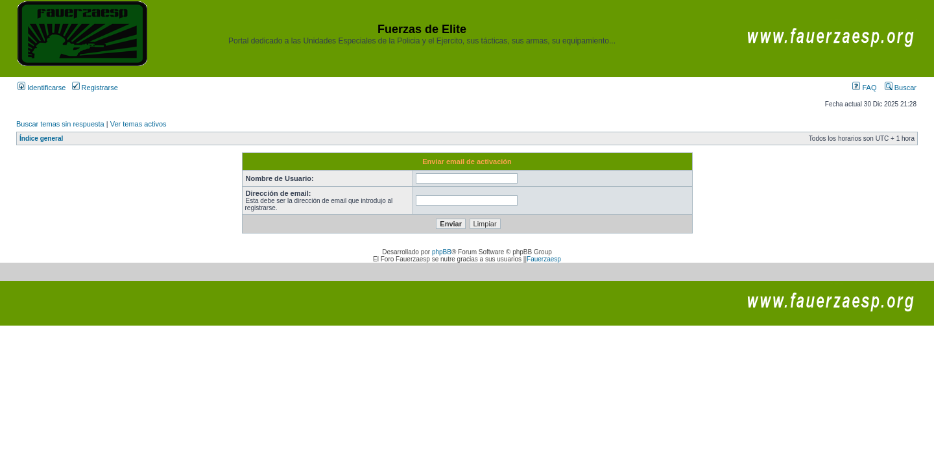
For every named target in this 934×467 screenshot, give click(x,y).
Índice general (41, 138)
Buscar (900, 87)
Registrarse (95, 87)
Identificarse (42, 87)
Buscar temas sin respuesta (60, 124)
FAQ (864, 87)
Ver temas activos (138, 124)
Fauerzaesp (544, 259)
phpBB (441, 252)
